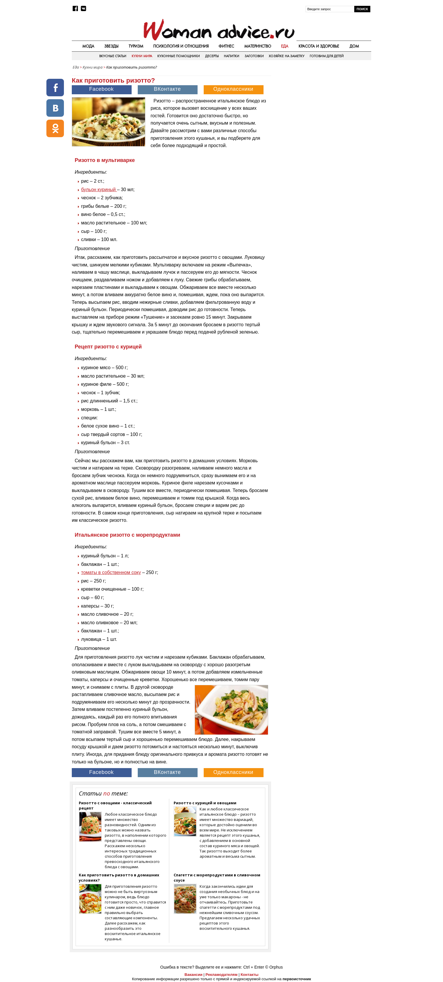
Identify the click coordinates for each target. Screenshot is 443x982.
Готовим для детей (327, 56)
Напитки (231, 56)
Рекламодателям (221, 974)
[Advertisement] (322, 113)
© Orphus (274, 967)
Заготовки (254, 56)
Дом (354, 46)
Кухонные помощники (178, 56)
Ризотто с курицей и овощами (205, 802)
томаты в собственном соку (111, 572)
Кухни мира (142, 56)
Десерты (212, 56)
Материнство (257, 46)
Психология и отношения (181, 46)
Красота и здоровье (319, 46)
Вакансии (193, 974)
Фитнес (226, 46)
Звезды (111, 46)
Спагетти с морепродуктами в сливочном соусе (217, 877)
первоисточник (296, 979)
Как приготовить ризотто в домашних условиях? (119, 877)
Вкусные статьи (112, 56)
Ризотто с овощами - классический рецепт (115, 805)
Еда (284, 46)
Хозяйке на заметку (286, 56)
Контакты (249, 974)
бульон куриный (99, 189)
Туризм (136, 46)
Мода (88, 46)
